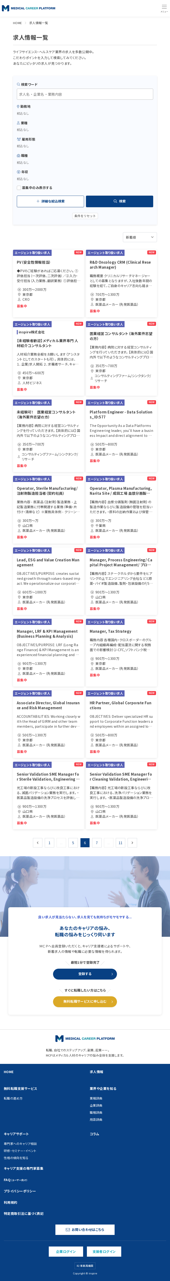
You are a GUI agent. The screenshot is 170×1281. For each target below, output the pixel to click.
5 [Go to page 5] (73, 842)
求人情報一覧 (38, 23)
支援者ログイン (104, 1251)
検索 (120, 201)
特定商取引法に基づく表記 (24, 1213)
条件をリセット (85, 216)
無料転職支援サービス (20, 1088)
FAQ (16, 1179)
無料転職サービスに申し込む (84, 1001)
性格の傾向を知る (16, 1158)
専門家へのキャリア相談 (20, 1143)
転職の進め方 (13, 1098)
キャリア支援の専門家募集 (23, 1168)
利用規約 (11, 1202)
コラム (94, 1133)
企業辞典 (96, 1105)
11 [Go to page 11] (121, 842)
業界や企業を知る (103, 1088)
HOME (17, 23)
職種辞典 (96, 1112)
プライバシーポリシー (20, 1191)
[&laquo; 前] (37, 842)
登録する (85, 973)
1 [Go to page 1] (49, 842)
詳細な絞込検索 (50, 201)
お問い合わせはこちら (85, 1229)
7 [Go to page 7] (97, 842)
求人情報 (96, 1071)
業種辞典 (96, 1098)
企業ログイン (66, 1251)
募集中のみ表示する (34, 187)
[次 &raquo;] (132, 842)
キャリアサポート (16, 1133)
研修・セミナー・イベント (20, 1150)
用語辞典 (96, 1119)
